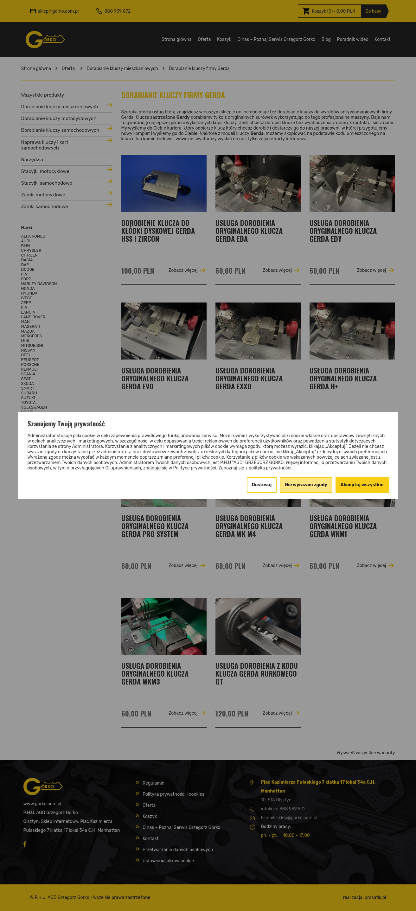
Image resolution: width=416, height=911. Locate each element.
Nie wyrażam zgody (306, 484)
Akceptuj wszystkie (362, 484)
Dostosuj (262, 484)
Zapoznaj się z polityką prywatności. (255, 468)
